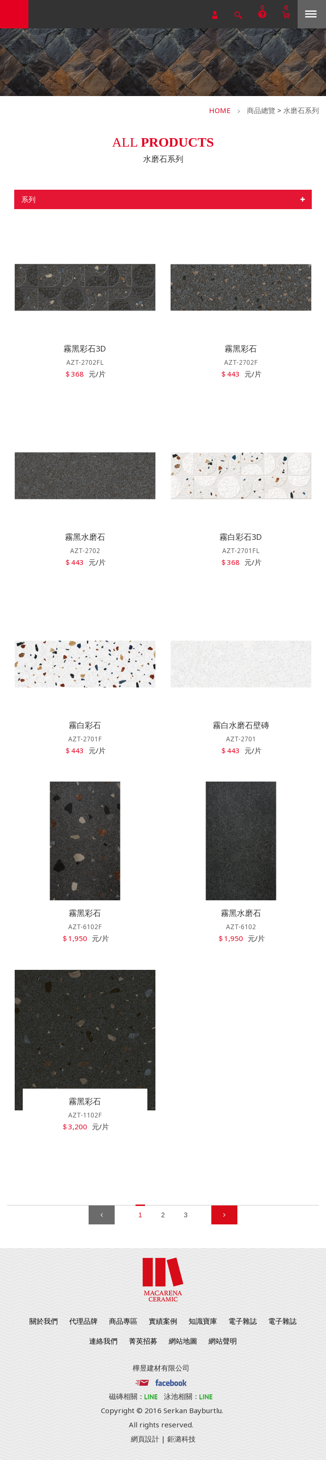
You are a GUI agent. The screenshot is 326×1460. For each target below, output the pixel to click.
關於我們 (43, 1321)
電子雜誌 (242, 1321)
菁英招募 (143, 1341)
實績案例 (163, 1321)
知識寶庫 (203, 1321)
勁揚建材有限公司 (14, 14)
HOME (220, 110)
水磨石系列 (301, 110)
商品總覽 (261, 110)
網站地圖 (183, 1341)
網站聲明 (222, 1341)
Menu (311, 14)
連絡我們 (103, 1341)
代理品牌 (83, 1321)
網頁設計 (145, 1438)
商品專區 (123, 1321)
